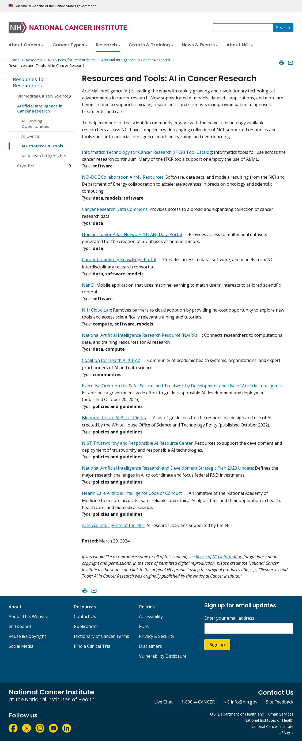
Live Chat (163, 702)
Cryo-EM (25, 165)
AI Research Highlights (43, 155)
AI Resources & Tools (42, 145)
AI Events (30, 136)
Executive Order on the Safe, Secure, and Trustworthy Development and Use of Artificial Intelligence (182, 386)
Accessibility (151, 616)
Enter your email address (229, 618)
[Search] (283, 27)
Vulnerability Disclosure (163, 656)
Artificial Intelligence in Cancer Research (39, 108)
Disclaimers (150, 646)
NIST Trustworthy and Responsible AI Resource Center (137, 443)
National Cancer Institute (271, 726)
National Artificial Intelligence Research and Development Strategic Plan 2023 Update (167, 468)
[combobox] (243, 27)
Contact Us (85, 616)
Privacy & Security (156, 636)
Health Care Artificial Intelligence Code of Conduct (132, 493)
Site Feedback (279, 702)
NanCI (88, 285)
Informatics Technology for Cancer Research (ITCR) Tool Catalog (147, 152)
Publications (86, 626)
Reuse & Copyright (27, 636)
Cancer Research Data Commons (115, 209)
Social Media (21, 646)
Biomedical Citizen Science (43, 96)
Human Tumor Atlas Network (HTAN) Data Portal (132, 234)
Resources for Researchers (29, 82)
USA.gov (286, 732)
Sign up (217, 645)
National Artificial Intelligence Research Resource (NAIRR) (139, 335)
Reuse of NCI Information (219, 557)
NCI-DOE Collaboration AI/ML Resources (123, 177)
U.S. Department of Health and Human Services (251, 714)
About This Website (28, 616)
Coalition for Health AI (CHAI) (111, 360)
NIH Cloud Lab (96, 310)
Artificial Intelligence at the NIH (113, 525)
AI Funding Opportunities (35, 123)
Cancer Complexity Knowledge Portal (119, 260)
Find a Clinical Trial (92, 646)
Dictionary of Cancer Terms (101, 636)
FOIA (144, 626)
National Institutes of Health (268, 720)
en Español (20, 626)
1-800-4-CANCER (198, 702)
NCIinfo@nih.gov (240, 702)
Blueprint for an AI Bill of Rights (114, 418)
